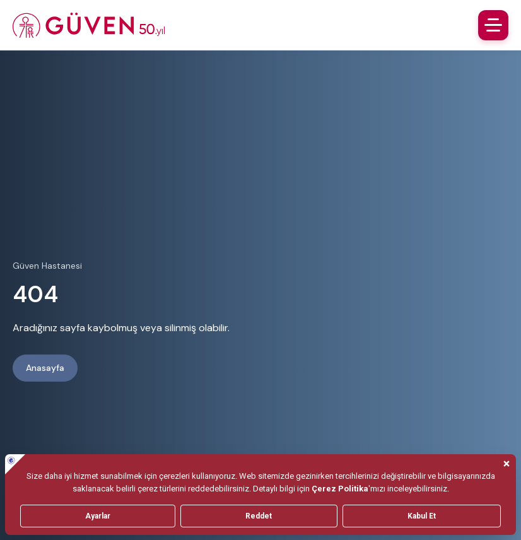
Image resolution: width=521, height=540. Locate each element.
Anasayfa (45, 367)
